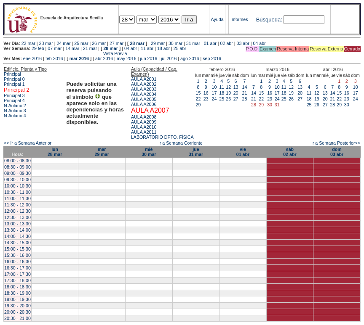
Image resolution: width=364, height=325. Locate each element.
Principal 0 (14, 79)
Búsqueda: (269, 19)
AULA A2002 (143, 84)
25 (221, 98)
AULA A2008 (143, 116)
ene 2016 (32, 58)
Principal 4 (14, 100)
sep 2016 (212, 58)
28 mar (137, 43)
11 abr (147, 48)
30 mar (175, 43)
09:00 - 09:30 (17, 173)
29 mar (158, 43)
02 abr (226, 43)
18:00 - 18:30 (17, 286)
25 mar (81, 43)
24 (214, 98)
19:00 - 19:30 (17, 299)
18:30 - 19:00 (17, 293)
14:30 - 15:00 (17, 242)
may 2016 (126, 58)
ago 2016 (189, 58)
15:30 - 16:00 (17, 255)
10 (214, 87)
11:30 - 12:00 (17, 204)
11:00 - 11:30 (17, 198)
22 (198, 98)
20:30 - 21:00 (17, 318)
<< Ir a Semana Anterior (27, 142)
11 (221, 87)
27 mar (116, 43)
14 (244, 87)
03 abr (242, 43)
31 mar (193, 43)
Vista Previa (65, 53)
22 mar (28, 43)
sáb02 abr (289, 152)
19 (228, 92)
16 (206, 92)
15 (198, 92)
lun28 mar (55, 152)
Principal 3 (14, 95)
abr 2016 (104, 58)
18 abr (163, 48)
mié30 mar (149, 152)
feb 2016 (54, 58)
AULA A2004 (143, 94)
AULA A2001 (143, 79)
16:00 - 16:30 (17, 261)
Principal (12, 74)
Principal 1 (14, 84)
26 (228, 98)
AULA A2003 (143, 89)
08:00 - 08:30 (17, 160)
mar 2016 (79, 58)
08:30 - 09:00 (17, 166)
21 (244, 92)
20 (235, 92)
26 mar (99, 43)
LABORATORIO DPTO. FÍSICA (162, 137)
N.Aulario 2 (15, 105)
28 (244, 98)
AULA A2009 (143, 121)
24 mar (63, 43)
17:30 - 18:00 (17, 280)
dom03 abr (336, 152)
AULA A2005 (143, 99)
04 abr (259, 43)
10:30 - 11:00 (17, 192)
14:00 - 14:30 (17, 236)
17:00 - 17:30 (17, 274)
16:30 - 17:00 (17, 267)
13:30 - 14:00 (17, 230)
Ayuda (217, 19)
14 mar (72, 48)
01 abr (210, 43)
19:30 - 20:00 (17, 305)
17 (214, 92)
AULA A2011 (143, 132)
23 (206, 98)
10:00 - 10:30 (17, 185)
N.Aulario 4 (15, 115)
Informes (239, 19)
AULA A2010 (143, 126)
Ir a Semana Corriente (180, 142)
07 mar (55, 48)
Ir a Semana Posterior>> (335, 142)
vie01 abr (242, 152)
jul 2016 (169, 58)
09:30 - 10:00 (17, 179)
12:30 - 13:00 (17, 217)
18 (221, 92)
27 (235, 98)
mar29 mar (102, 152)
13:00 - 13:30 (17, 223)
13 (235, 87)
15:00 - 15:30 (17, 248)
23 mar (46, 43)
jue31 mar (196, 152)
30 (346, 104)
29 (198, 104)
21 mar (90, 48)
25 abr (180, 48)
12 (228, 87)
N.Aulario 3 (15, 110)
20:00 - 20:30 (17, 311)
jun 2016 (148, 58)
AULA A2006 (143, 104)
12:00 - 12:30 (17, 211)
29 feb (38, 48)
